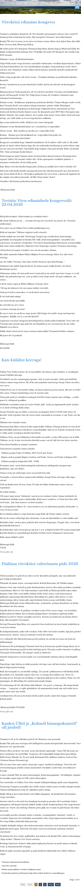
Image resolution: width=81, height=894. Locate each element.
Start (23, 884)
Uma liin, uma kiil (9, 866)
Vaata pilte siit (6, 552)
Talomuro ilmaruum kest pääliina (15, 862)
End (57, 884)
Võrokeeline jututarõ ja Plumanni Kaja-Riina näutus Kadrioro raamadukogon (33, 873)
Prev (30, 884)
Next (51, 884)
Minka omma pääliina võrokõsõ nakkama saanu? (21, 869)
